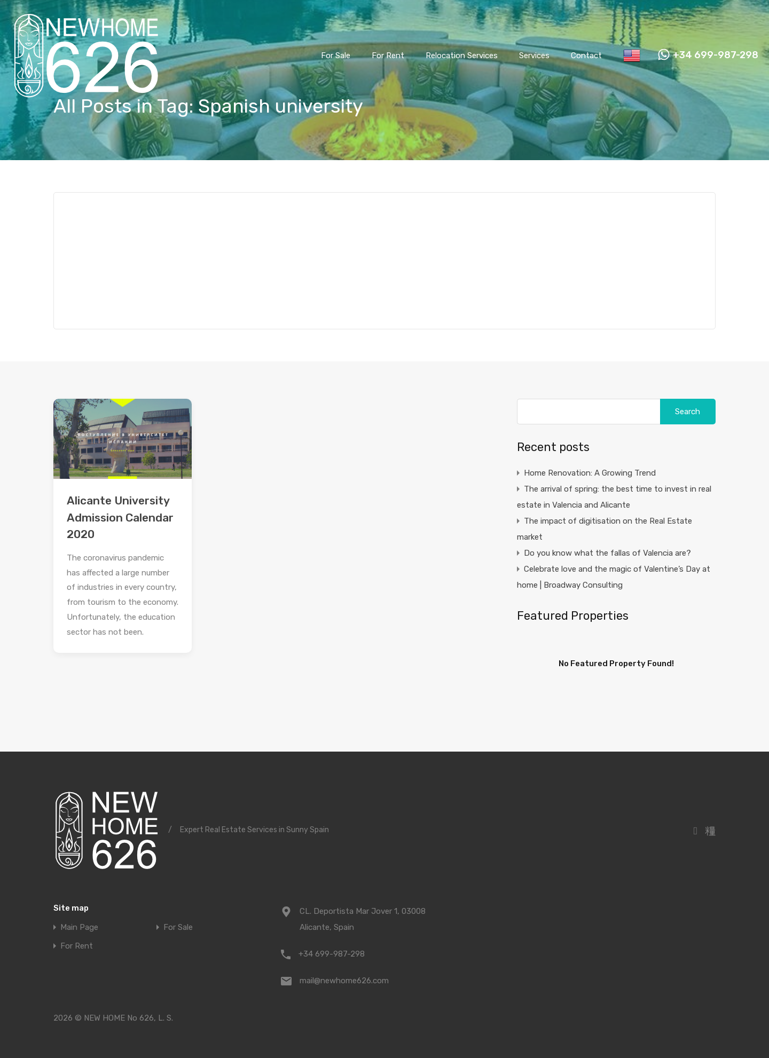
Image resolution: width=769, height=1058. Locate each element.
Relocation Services (462, 55)
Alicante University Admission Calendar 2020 (120, 517)
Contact (586, 55)
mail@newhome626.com (344, 980)
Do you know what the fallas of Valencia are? (607, 553)
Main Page (79, 927)
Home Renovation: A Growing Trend (590, 473)
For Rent (388, 55)
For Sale (335, 55)
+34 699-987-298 (715, 55)
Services (534, 55)
